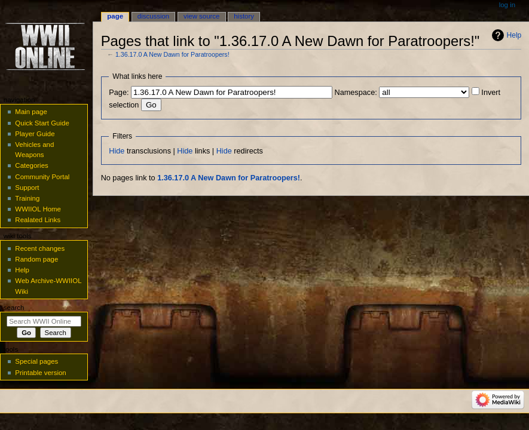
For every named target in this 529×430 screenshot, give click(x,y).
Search (14, 307)
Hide (116, 151)
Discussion (153, 16)
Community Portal (42, 176)
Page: (119, 92)
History (244, 16)
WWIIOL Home (38, 209)
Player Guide (34, 133)
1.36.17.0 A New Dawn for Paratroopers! (172, 54)
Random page (36, 259)
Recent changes (40, 248)
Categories (31, 165)
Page (115, 16)
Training (27, 198)
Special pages (36, 361)
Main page (31, 111)
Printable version (40, 372)
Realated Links (37, 219)
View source (201, 16)
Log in (507, 4)
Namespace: (356, 92)
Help (514, 35)
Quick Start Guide (42, 123)
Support (27, 187)
